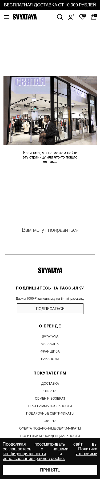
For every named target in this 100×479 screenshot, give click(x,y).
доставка (50, 383)
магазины (50, 344)
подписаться (50, 309)
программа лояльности (50, 406)
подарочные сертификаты (50, 413)
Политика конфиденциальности (50, 436)
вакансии (50, 359)
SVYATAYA (50, 336)
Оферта (50, 421)
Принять (50, 470)
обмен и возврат (50, 398)
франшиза (50, 351)
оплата (50, 391)
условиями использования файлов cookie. (50, 456)
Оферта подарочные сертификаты (50, 428)
